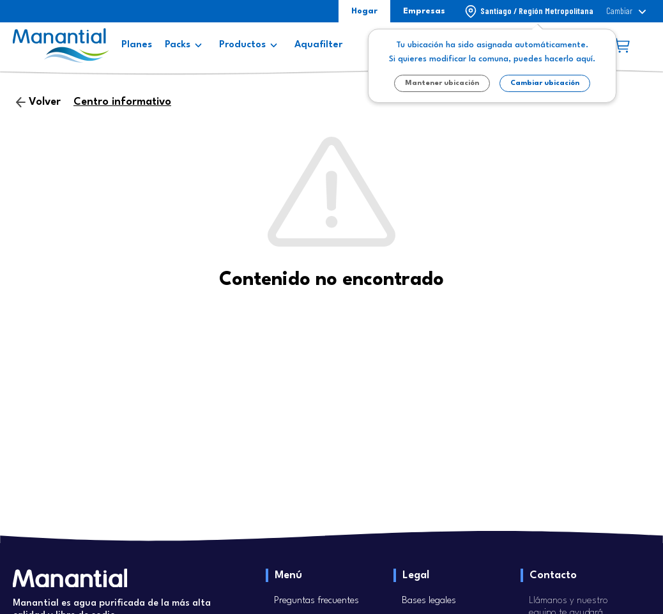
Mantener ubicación (442, 83)
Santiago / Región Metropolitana (536, 11)
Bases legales (429, 601)
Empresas (424, 11)
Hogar (364, 11)
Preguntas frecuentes (316, 601)
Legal (415, 575)
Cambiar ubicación (544, 83)
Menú (288, 575)
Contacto (553, 575)
